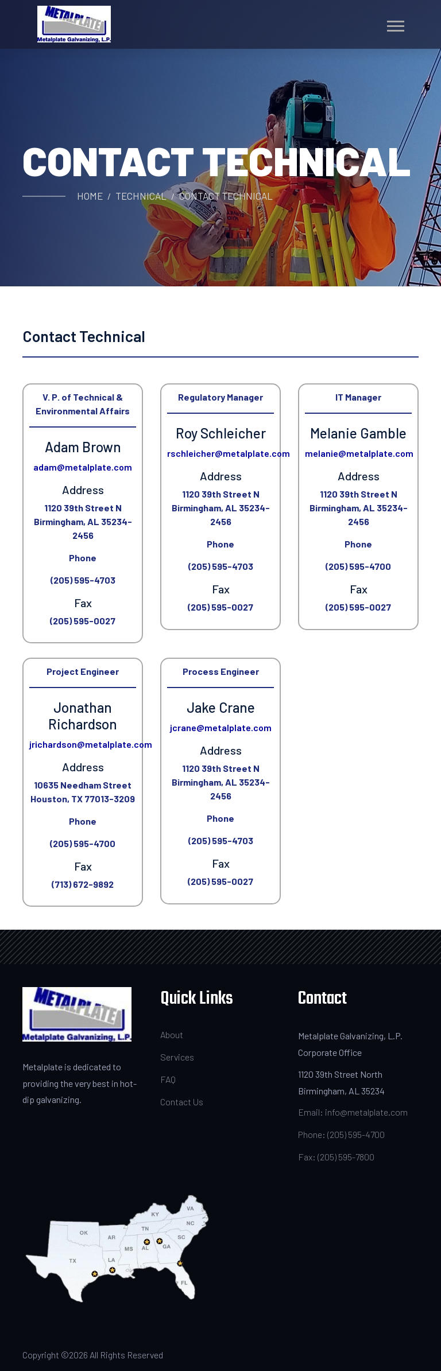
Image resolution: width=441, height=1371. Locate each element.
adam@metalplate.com (82, 466)
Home (90, 195)
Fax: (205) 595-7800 (336, 1156)
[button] (395, 24)
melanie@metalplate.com (359, 453)
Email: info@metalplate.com (353, 1111)
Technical (141, 195)
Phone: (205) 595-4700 (341, 1134)
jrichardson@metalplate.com (90, 744)
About (171, 1034)
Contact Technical (226, 195)
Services (177, 1056)
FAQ (168, 1079)
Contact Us (181, 1101)
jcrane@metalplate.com (221, 727)
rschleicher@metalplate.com (228, 453)
